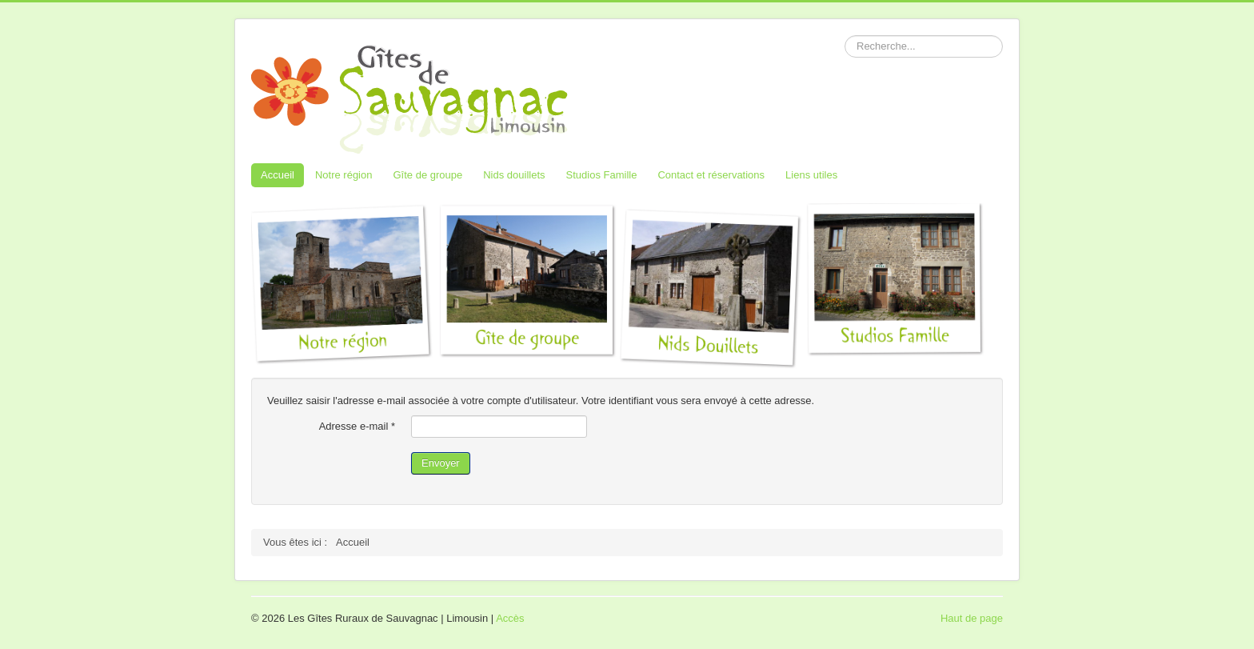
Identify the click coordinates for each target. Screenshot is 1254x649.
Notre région (344, 175)
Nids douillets (514, 175)
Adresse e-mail (357, 426)
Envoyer (440, 463)
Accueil (277, 175)
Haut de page (971, 618)
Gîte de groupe (427, 175)
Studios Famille (601, 175)
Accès (510, 618)
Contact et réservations (711, 175)
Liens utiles (811, 175)
